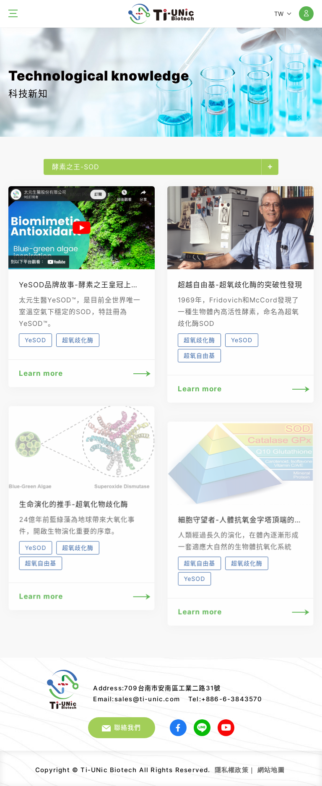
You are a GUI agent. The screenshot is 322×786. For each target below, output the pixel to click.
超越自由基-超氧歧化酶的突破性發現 (240, 285)
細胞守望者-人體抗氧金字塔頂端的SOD (244, 527)
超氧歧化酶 (77, 340)
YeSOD (35, 340)
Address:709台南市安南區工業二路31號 (157, 688)
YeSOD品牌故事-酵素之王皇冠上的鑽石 (86, 285)
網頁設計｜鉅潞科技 (286, 766)
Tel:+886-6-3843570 (225, 699)
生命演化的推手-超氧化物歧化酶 (73, 512)
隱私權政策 (232, 770)
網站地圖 (271, 770)
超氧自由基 (199, 355)
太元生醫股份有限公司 (161, 14)
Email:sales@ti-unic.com (136, 699)
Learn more (81, 373)
